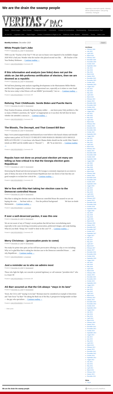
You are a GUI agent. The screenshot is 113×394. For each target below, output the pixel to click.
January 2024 (91, 76)
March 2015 (90, 295)
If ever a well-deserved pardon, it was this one (31, 216)
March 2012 (90, 370)
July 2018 (90, 213)
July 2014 (90, 312)
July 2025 (90, 51)
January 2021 (91, 150)
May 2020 (90, 167)
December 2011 (91, 376)
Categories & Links (40, 30)
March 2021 (90, 146)
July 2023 (90, 88)
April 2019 (90, 194)
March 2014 (90, 320)
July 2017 (90, 237)
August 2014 (90, 310)
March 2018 (90, 221)
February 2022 (91, 124)
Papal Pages (31, 34)
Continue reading (32, 60)
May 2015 (90, 291)
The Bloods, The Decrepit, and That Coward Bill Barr (35, 127)
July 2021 (90, 138)
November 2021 (91, 130)
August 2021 (90, 136)
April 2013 (90, 343)
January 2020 (91, 175)
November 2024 (91, 62)
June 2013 (90, 339)
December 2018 (91, 202)
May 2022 (90, 117)
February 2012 (91, 372)
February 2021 (91, 148)
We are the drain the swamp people (31, 8)
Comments (52, 30)
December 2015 (91, 277)
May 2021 (90, 142)
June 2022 (90, 115)
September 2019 (91, 184)
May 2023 (90, 93)
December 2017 (91, 227)
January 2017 (91, 250)
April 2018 (90, 219)
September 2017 (91, 233)
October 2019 (91, 182)
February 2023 (91, 99)
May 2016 (90, 266)
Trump (93, 34)
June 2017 (90, 239)
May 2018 (90, 217)
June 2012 (90, 364)
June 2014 (90, 314)
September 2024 (91, 66)
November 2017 (91, 229)
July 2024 (90, 68)
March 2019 (90, 196)
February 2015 (91, 297)
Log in (89, 382)
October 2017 (91, 231)
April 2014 (90, 318)
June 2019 (90, 190)
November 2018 (91, 204)
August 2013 (90, 335)
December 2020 (91, 153)
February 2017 (91, 248)
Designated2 (29, 50)
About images (15, 30)
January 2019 (91, 200)
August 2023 (90, 86)
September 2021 (91, 134)
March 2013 (90, 345)
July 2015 (90, 287)
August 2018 (90, 210)
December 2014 (91, 302)
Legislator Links (19, 34)
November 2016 (91, 254)
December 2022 (91, 103)
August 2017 (90, 235)
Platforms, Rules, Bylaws (71, 34)
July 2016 (90, 262)
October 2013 (91, 330)
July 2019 (90, 188)
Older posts (9, 309)
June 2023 (90, 90)
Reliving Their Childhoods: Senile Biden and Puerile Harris (38, 103)
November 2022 (91, 105)
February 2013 (91, 347)
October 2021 (91, 132)
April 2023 (90, 95)
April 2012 (90, 368)
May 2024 (90, 72)
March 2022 (90, 122)
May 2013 (90, 341)
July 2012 (90, 362)
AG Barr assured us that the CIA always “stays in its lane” (38, 287)
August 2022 (90, 111)
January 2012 (91, 374)
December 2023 (91, 78)
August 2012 (90, 359)
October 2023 (91, 82)
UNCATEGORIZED (17, 64)
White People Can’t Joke (19, 47)
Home (7, 30)
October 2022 (91, 107)
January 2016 (91, 275)
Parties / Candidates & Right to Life (49, 34)
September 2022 (91, 109)
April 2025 (90, 53)
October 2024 (91, 64)
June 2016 (90, 264)
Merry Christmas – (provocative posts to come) (32, 240)
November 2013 (91, 328)
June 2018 (90, 215)
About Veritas (27, 30)
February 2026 (91, 49)
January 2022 (91, 126)
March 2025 (90, 55)
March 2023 (90, 97)
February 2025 (91, 57)
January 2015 (91, 299)
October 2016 (91, 256)
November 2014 (91, 304)
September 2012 (91, 357)
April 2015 (90, 293)
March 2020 (90, 171)
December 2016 (91, 252)
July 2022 (90, 113)
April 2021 (90, 144)
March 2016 (90, 270)
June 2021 (90, 140)
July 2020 (90, 163)
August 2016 (90, 260)
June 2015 (90, 289)
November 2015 (91, 279)
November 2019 (91, 179)
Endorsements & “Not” (95, 30)
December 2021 (91, 128)
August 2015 (90, 285)
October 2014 (91, 306)
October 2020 (91, 157)
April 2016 (90, 268)
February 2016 (91, 273)
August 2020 (90, 161)
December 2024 (91, 59)
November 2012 (91, 353)
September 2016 (91, 258)
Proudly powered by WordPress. (96, 388)
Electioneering (81, 30)
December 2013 (91, 326)
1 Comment (27, 208)
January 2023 (91, 101)
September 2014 (91, 308)
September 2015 (91, 283)
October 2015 (91, 281)
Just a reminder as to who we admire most (29, 265)
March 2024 (90, 74)
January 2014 (91, 324)
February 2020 (91, 173)
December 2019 (91, 177)
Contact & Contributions (66, 30)
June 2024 (90, 70)
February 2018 (91, 223)
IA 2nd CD (8, 34)
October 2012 (91, 355)
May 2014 (90, 316)
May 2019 (90, 192)
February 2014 (91, 322)
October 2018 (91, 206)
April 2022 (90, 119)
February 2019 (91, 198)
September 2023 (91, 84)
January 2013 (91, 349)
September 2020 (91, 159)
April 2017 (90, 244)
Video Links (101, 34)
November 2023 (91, 80)
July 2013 (90, 337)
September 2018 (91, 208)
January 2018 (91, 225)
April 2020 (90, 169)
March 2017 (90, 246)
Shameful (85, 34)
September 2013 (91, 333)
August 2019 (90, 186)
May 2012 (90, 366)
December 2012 (91, 351)
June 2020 (90, 165)
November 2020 (91, 155)
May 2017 (90, 242)
